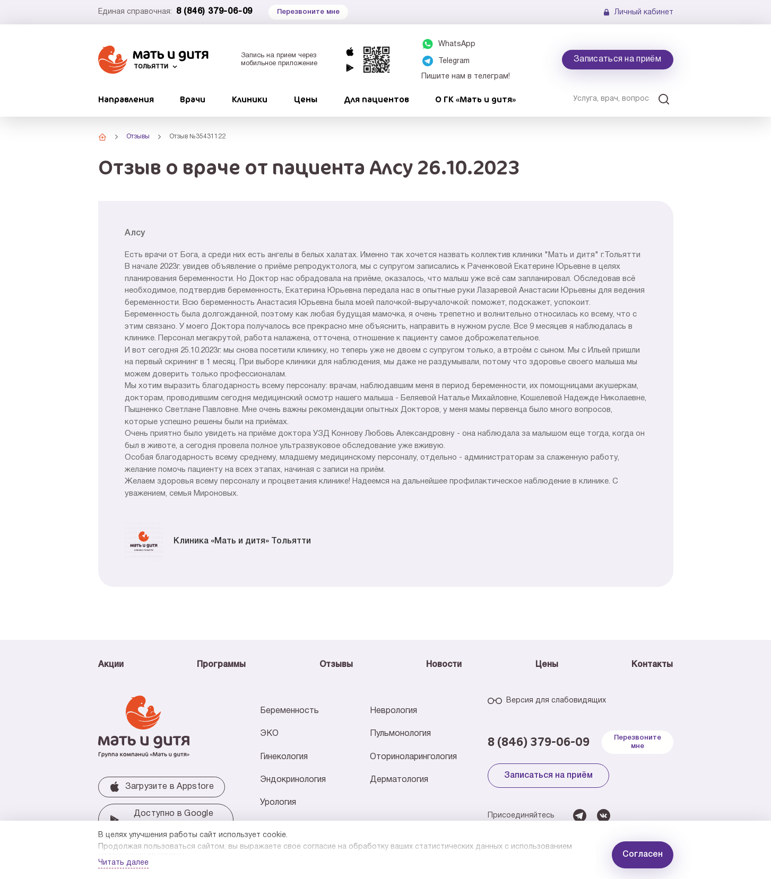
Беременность (289, 711)
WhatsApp (456, 44)
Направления (126, 99)
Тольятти (151, 66)
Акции (111, 665)
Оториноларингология (413, 757)
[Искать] (663, 99)
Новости (444, 665)
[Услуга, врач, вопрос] (617, 99)
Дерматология (399, 780)
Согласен (642, 854)
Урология (278, 802)
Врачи (192, 99)
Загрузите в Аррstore (161, 786)
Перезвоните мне (637, 742)
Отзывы (336, 665)
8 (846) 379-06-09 (214, 11)
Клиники (249, 99)
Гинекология (284, 757)
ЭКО (269, 733)
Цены (305, 99)
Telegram (454, 61)
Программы (221, 665)
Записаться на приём (617, 59)
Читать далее (123, 862)
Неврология (393, 711)
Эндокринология (293, 780)
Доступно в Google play (161, 819)
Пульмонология (400, 733)
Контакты (652, 665)
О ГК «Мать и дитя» (475, 99)
